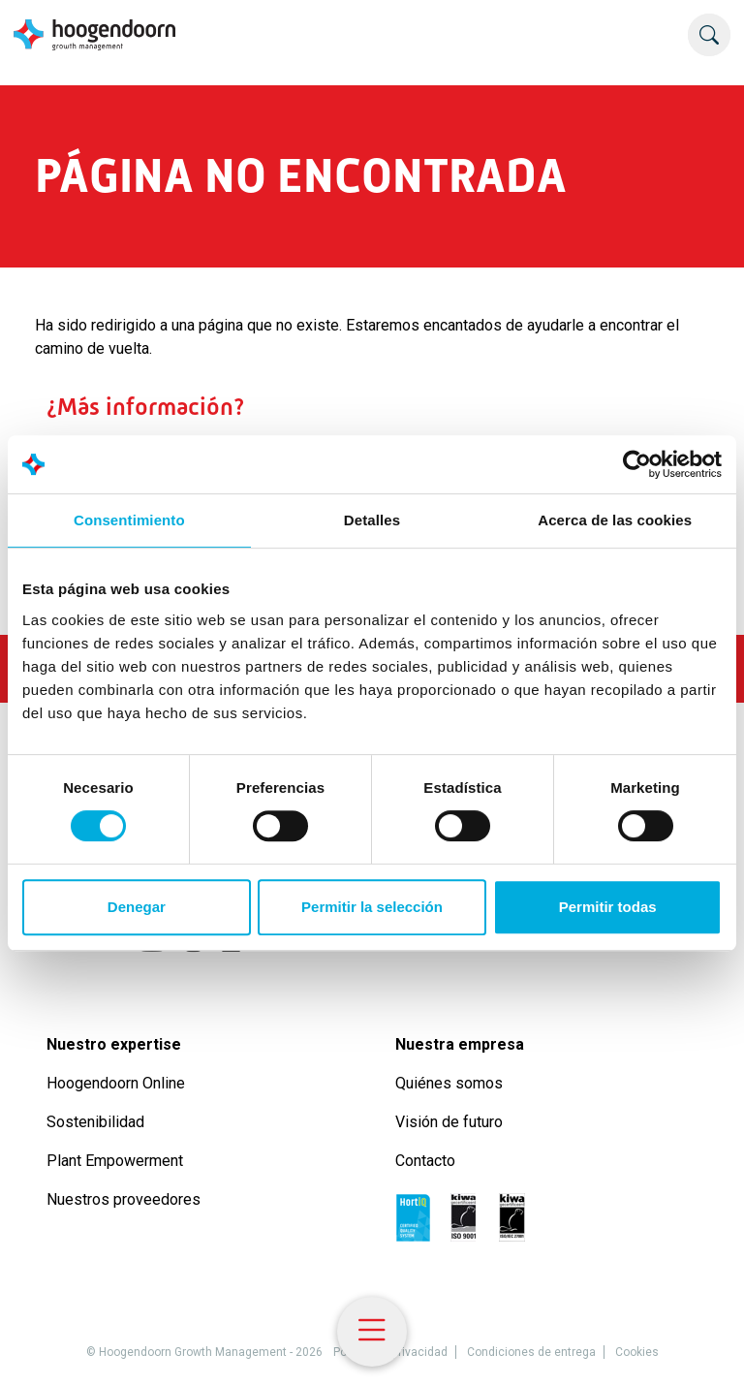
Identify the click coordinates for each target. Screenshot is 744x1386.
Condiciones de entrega (531, 1352)
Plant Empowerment (116, 1160)
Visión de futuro (449, 1122)
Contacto (425, 1160)
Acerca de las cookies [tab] (615, 520)
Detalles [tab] (372, 520)
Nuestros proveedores (123, 1199)
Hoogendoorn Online (115, 1083)
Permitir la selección (372, 906)
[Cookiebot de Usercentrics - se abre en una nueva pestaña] (637, 464)
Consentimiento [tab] (129, 520)
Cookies (637, 1352)
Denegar (137, 906)
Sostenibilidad (97, 1122)
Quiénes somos (451, 1083)
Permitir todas (608, 906)
